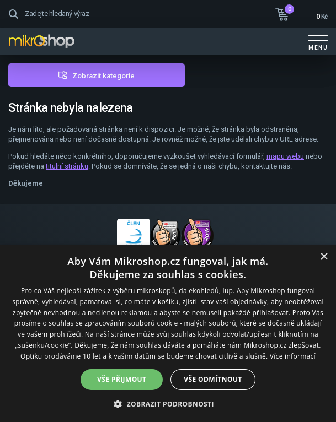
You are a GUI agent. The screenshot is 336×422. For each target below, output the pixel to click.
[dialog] (168, 333)
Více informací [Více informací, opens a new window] (293, 356)
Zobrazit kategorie (103, 76)
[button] (168, 403)
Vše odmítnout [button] (213, 379)
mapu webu (285, 156)
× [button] (323, 257)
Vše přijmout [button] (121, 379)
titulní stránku (67, 166)
